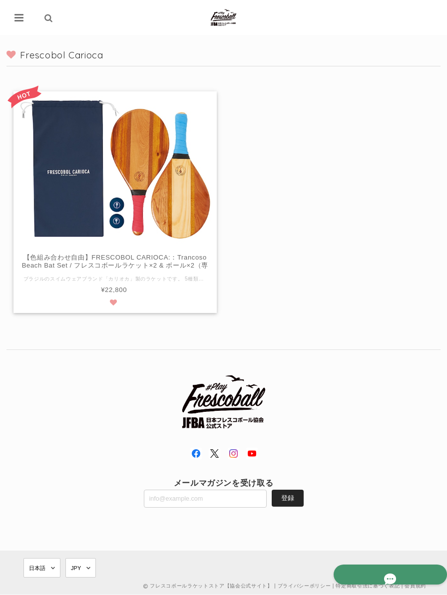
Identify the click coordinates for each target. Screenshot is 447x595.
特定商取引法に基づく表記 (368, 586)
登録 (287, 498)
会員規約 (415, 586)
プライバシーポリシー (304, 586)
